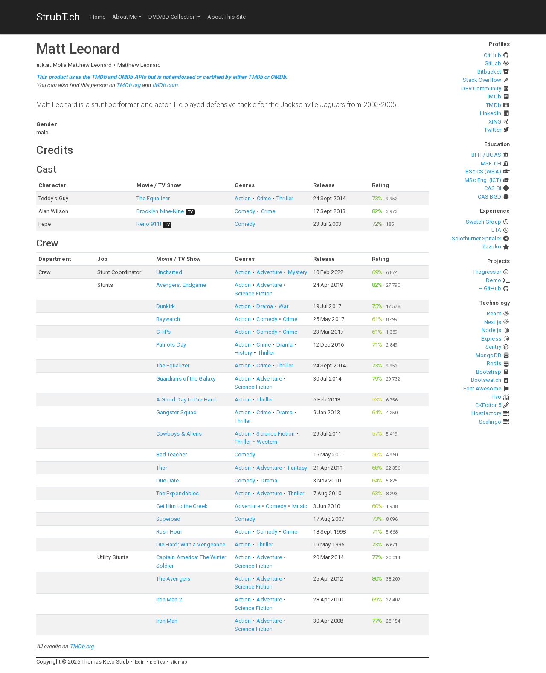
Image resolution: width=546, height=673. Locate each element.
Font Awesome (482, 388)
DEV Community (481, 88)
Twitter (492, 130)
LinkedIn (490, 113)
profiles (157, 662)
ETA (496, 230)
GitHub (492, 55)
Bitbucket (489, 72)
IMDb (494, 96)
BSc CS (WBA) (483, 171)
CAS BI (492, 188)
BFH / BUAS (486, 155)
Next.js (492, 322)
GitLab (493, 63)
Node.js (491, 330)
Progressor (487, 272)
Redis (494, 363)
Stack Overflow (482, 80)
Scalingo (490, 422)
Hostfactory (486, 413)
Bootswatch (486, 380)
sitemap (178, 662)
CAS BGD (489, 197)
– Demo (491, 280)
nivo (496, 396)
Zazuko (491, 246)
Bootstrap (488, 372)
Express (491, 338)
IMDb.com (165, 85)
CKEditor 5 (488, 405)
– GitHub (490, 288)
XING (494, 121)
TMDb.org (128, 85)
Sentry (493, 347)
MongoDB (488, 355)
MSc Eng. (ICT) (483, 180)
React (494, 313)
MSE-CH (491, 163)
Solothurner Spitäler (476, 238)
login (140, 662)
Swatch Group (483, 222)
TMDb (493, 105)
